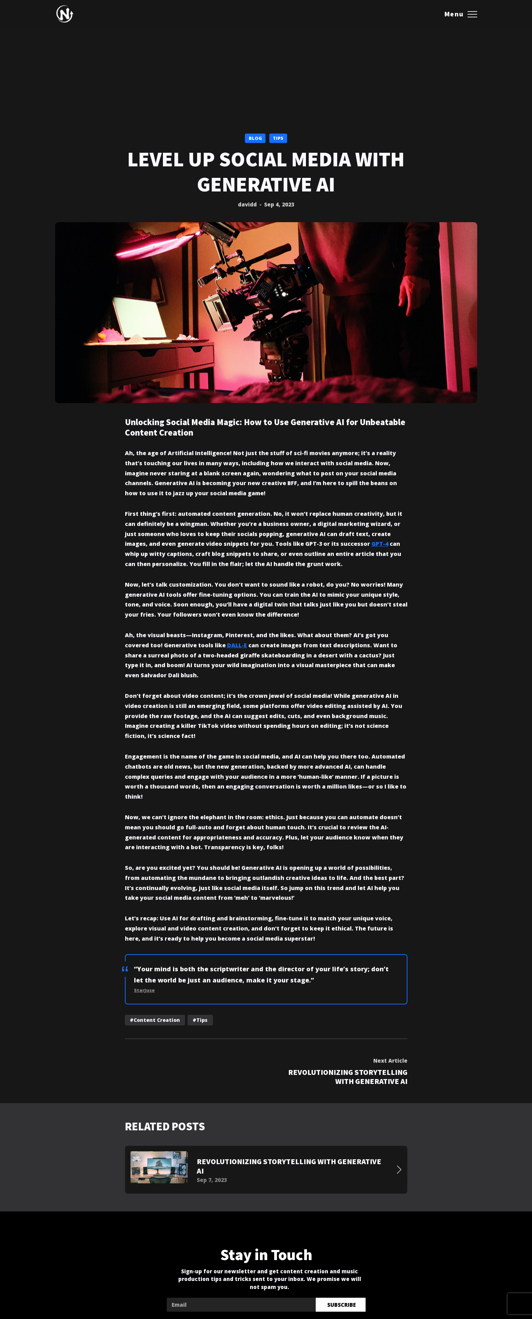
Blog (255, 138)
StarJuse (144, 990)
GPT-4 (380, 544)
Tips (278, 138)
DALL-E (237, 645)
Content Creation (157, 1020)
